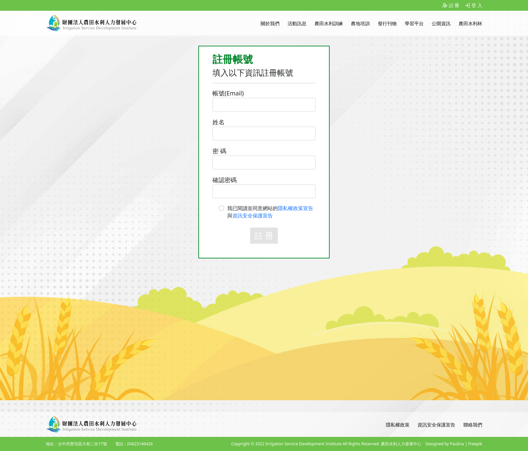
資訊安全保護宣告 (252, 215)
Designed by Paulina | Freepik (453, 444)
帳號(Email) (228, 93)
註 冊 (454, 5)
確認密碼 (224, 180)
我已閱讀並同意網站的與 (270, 212)
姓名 (218, 122)
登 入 (476, 5)
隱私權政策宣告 (295, 208)
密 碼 (219, 151)
